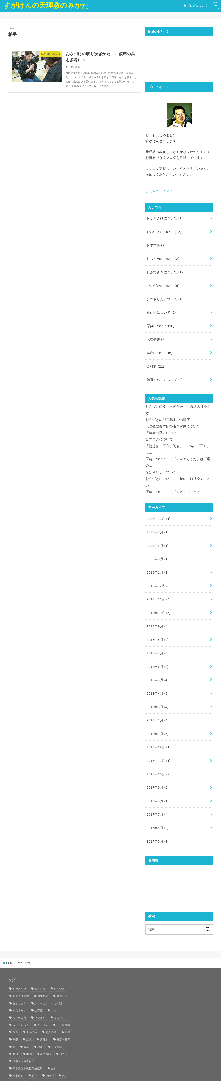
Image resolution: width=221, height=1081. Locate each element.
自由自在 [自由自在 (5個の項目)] (18, 1042)
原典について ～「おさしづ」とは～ (174, 476)
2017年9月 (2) (157, 757)
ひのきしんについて (164, 293)
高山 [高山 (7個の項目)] (34, 1057)
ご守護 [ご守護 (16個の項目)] (38, 977)
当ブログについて (195, 5)
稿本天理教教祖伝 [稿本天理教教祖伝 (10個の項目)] (23, 1028)
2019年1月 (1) (157, 553)
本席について (159, 344)
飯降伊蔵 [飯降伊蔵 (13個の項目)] (18, 1057)
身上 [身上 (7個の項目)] (32, 1050)
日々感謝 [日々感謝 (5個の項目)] (56, 1013)
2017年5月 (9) (157, 808)
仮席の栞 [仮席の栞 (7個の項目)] (31, 999)
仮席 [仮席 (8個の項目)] (15, 999)
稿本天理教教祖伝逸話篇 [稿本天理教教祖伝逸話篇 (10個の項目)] (28, 1035)
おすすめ (155, 242)
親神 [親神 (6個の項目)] (34, 1042)
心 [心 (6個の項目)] (14, 1013)
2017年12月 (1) (158, 719)
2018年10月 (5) (158, 591)
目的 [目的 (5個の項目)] (62, 1020)
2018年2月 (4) (157, 693)
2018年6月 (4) (157, 642)
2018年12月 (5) (158, 566)
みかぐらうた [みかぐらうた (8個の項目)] (21, 992)
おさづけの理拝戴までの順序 (167, 409)
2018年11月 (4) (158, 579)
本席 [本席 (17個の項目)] (29, 1020)
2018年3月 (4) (157, 681)
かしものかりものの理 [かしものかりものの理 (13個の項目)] (48, 970)
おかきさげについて (165, 217)
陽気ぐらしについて (164, 370)
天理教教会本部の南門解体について (172, 415)
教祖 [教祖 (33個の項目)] (40, 1013)
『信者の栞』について (162, 421)
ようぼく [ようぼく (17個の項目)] (42, 992)
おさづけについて (163, 230)
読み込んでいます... (178, 851)
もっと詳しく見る (159, 191)
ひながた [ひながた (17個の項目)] (39, 984)
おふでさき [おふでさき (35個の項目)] (19, 970)
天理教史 (155, 332)
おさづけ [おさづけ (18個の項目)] (59, 955)
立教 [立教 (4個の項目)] (53, 1035)
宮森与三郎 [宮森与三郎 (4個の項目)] (63, 1006)
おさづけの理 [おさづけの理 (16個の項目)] (21, 963)
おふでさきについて (165, 268)
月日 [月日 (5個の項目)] (15, 1020)
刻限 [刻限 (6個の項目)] (15, 1006)
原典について (160, 319)
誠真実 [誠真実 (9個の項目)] (17, 1050)
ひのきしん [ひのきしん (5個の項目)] (61, 984)
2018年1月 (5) (157, 706)
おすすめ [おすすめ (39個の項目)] (42, 963)
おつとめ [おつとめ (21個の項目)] (61, 963)
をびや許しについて (160, 457)
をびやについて (160, 306)
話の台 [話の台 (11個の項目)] (50, 1042)
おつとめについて (162, 255)
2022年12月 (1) (158, 502)
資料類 (155, 357)
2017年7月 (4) (157, 783)
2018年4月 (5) (157, 668)
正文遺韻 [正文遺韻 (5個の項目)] (45, 1020)
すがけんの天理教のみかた (46, 5)
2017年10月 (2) (158, 745)
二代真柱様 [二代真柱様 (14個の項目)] (63, 992)
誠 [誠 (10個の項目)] (63, 1042)
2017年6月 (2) (157, 796)
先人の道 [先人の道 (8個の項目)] (51, 999)
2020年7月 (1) (157, 515)
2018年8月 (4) (157, 617)
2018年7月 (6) (157, 630)
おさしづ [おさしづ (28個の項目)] (39, 955)
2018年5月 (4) (157, 655)
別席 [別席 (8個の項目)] (67, 999)
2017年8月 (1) (157, 770)
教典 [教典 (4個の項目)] (26, 1013)
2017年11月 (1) (158, 732)
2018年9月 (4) (157, 604)
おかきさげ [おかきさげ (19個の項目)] (19, 955)
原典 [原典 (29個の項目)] (29, 1006)
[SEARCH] (215, 6)
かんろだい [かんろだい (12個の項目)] (19, 977)
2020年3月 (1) (157, 540)
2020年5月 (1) (157, 528)
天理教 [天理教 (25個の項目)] (44, 1006)
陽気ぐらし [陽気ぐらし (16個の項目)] (50, 1050)
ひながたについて (162, 281)
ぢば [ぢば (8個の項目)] (54, 977)
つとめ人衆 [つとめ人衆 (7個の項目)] (19, 984)
